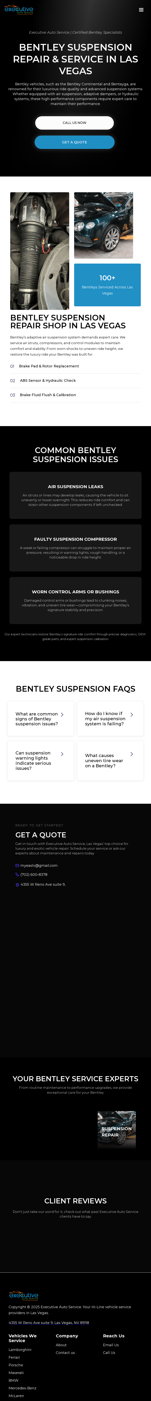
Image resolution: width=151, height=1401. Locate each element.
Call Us (109, 1358)
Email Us (111, 1350)
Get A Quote (74, 142)
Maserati (16, 1378)
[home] (18, 10)
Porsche (16, 1370)
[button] (141, 10)
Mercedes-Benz (22, 1393)
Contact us (65, 1358)
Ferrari (14, 1362)
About (61, 1350)
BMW (13, 1385)
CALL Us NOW (74, 123)
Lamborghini (20, 1355)
